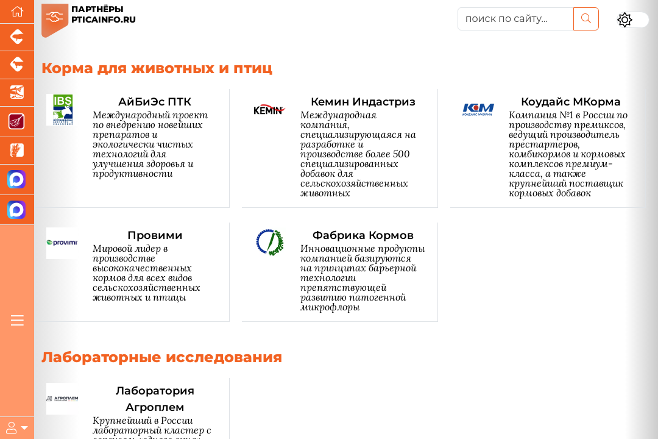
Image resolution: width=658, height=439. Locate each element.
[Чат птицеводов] (17, 210)
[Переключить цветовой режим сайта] (633, 20)
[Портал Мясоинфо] (17, 122)
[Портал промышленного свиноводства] (17, 37)
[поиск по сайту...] (516, 18)
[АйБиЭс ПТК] (138, 148)
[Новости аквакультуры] (17, 93)
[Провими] (138, 272)
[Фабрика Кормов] (346, 272)
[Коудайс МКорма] (554, 148)
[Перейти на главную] (17, 12)
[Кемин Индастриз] (346, 148)
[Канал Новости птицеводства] (17, 180)
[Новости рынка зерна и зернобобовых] (17, 151)
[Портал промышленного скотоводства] (17, 65)
